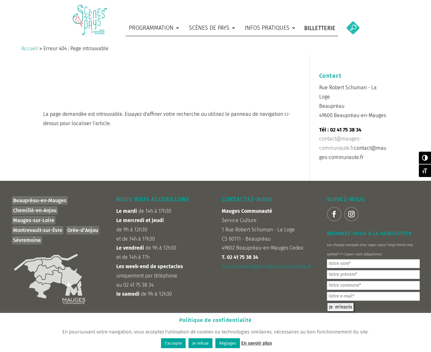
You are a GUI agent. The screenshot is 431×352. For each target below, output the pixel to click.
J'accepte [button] (173, 343)
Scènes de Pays (209, 27)
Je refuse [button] (200, 343)
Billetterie (319, 28)
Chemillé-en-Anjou (35, 215)
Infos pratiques (267, 27)
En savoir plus (256, 343)
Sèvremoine (27, 244)
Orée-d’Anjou (82, 234)
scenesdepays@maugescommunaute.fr (266, 271)
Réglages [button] (227, 343)
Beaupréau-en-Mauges (39, 205)
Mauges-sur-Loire (33, 224)
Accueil (29, 53)
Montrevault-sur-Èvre (37, 234)
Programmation (151, 27)
